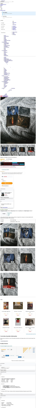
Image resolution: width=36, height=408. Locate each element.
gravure (5, 41)
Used (13, 164)
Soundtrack (6, 46)
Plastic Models (6, 58)
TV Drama (14, 34)
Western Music (6, 43)
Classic (5, 44)
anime (13, 32)
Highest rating (12, 355)
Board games (6, 55)
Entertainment (3, 32)
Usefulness (17, 355)
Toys (5, 51)
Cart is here (14, 24)
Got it (1, 393)
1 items (34, 351)
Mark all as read (2, 10)
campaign (2, 22)
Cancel (2, 197)
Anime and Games (7, 45)
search (2, 3)
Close (1, 207)
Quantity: (2, 367)
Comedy (5, 39)
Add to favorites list (5, 185)
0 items (34, 352)
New (9, 162)
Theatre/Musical (6, 47)
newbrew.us (3, 0)
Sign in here (14, 22)
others (5, 48)
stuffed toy (5, 52)
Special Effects (6, 36)
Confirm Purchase (6, 197)
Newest (7, 355)
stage (5, 37)
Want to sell (3, 29)
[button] (18, 9)
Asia (4, 49)
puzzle (5, 53)
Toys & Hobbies (4, 50)
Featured (2, 27)
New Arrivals (3, 24)
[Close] (1, 190)
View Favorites (5, 207)
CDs (8, 215)
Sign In (1, 5)
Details (14, 166)
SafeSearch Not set (3, 4)
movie (13, 33)
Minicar (5, 54)
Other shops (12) (5, 169)
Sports (5, 38)
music (5, 35)
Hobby (5, 57)
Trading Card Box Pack (7, 59)
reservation (2, 26)
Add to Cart (7, 183)
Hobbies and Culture (7, 40)
